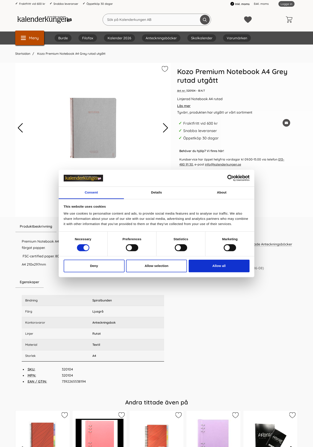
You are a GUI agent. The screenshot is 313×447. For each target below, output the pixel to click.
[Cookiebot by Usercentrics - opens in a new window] (230, 178)
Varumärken (237, 38)
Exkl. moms (261, 3)
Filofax (87, 38)
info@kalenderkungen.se (223, 164)
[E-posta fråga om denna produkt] (286, 123)
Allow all (219, 266)
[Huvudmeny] (29, 38)
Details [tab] (156, 192)
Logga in (286, 4)
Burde (63, 38)
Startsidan (22, 54)
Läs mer (184, 106)
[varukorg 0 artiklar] (290, 19)
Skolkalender (201, 38)
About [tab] (221, 192)
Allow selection (156, 266)
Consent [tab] (91, 192)
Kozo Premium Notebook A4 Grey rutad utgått (70, 54)
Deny (94, 266)
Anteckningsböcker (161, 38)
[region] (93, 282)
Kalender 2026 (119, 38)
